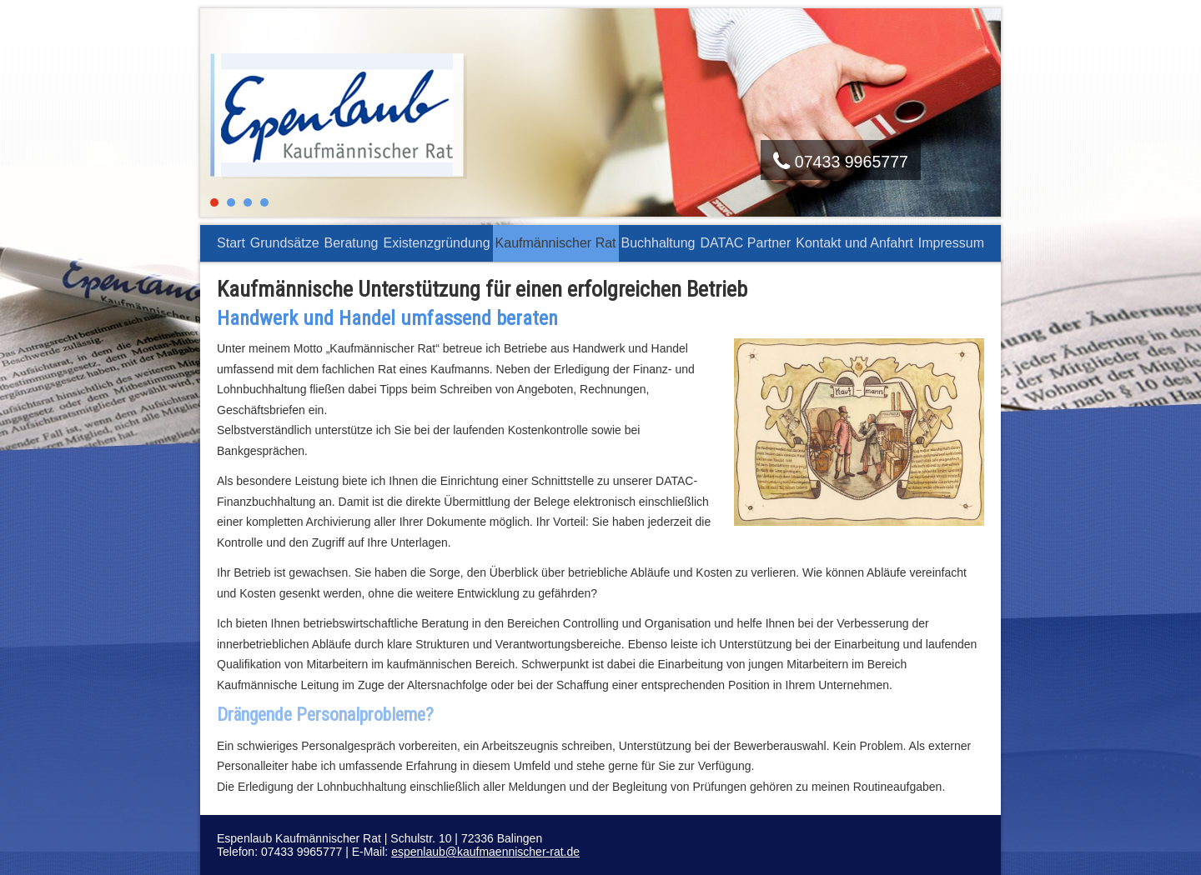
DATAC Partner (746, 243)
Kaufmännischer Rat (555, 243)
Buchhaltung (658, 243)
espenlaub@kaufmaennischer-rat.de (485, 851)
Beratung (351, 243)
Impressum (951, 243)
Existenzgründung (436, 243)
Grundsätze (284, 243)
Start (231, 243)
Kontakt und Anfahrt (854, 243)
